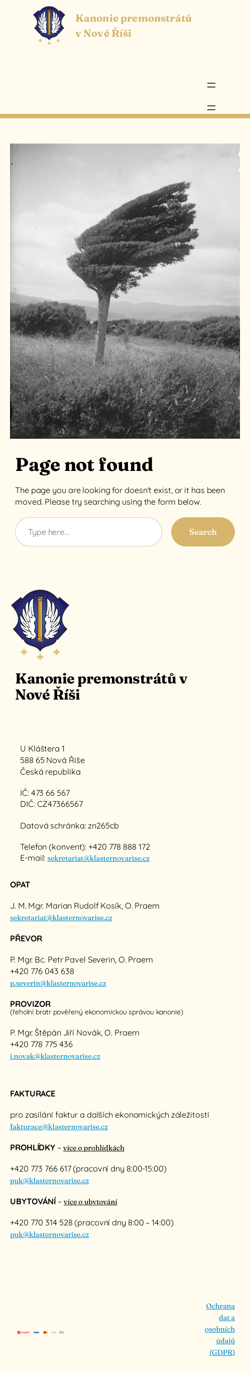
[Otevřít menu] (211, 85)
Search (203, 532)
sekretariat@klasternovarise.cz (98, 858)
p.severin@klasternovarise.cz (58, 983)
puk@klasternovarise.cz (49, 1180)
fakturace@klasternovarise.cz (59, 1126)
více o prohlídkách (93, 1147)
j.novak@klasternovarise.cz (55, 1056)
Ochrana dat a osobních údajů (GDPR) (220, 1329)
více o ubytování (90, 1201)
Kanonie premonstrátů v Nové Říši (101, 686)
